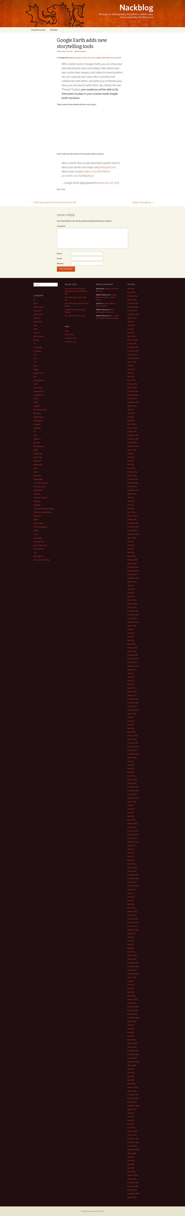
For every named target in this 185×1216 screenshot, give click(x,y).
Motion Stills (38, 454)
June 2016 (130, 721)
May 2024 (130, 373)
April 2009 (130, 1036)
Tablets (36, 530)
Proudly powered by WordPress (92, 1211)
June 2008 (130, 1073)
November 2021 (132, 483)
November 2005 (132, 1186)
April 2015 (130, 772)
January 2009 (132, 1047)
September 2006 (133, 1150)
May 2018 (130, 637)
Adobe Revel (38, 314)
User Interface (39, 549)
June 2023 (130, 413)
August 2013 (131, 845)
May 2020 (130, 549)
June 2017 (130, 677)
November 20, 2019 (108, 183)
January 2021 (132, 519)
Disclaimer (54, 30)
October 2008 (132, 1058)
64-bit (36, 303)
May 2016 (130, 725)
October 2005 (132, 1190)
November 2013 (132, 834)
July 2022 (130, 453)
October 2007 (132, 1102)
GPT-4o (36, 399)
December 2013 (132, 831)
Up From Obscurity (40, 545)
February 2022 (132, 472)
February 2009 (132, 1043)
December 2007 (132, 1095)
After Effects (38, 322)
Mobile (36, 450)
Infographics (38, 421)
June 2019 (130, 589)
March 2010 (131, 996)
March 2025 (131, 336)
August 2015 (131, 757)
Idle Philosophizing (40, 410)
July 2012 (130, 893)
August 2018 (131, 626)
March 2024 (131, 380)
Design (36, 369)
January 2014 (132, 827)
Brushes (36, 340)
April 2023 (130, 420)
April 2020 (130, 552)
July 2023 (130, 409)
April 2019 (130, 596)
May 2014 (130, 812)
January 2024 (132, 387)
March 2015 (131, 776)
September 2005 (133, 1193)
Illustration (37, 413)
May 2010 (130, 988)
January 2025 (132, 343)
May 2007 (130, 1120)
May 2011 (130, 944)
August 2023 (131, 406)
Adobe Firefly (38, 307)
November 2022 (132, 439)
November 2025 (132, 307)
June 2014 (130, 809)
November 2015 (132, 747)
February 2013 (132, 867)
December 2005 (132, 1182)
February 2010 (132, 999)
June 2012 (130, 897)
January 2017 (132, 695)
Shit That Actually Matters (42, 512)
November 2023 (132, 395)
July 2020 (130, 541)
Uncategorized (39, 541)
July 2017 (130, 673)
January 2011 (132, 959)
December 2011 (132, 919)
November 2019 (132, 571)
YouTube (60, 189)
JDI (35, 432)
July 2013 (130, 849)
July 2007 (130, 1113)
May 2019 (130, 593)
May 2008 (130, 1076)
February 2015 (132, 779)
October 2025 (132, 311)
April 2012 (130, 904)
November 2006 (132, 1142)
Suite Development (40, 527)
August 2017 (131, 670)
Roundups (37, 505)
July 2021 (130, 497)
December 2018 (132, 611)
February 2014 (132, 823)
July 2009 (130, 1025)
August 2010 (131, 977)
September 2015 (133, 754)
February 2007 (132, 1131)
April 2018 (130, 640)
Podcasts (37, 494)
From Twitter (38, 388)
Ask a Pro (37, 333)
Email (60, 258)
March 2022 (131, 468)
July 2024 (130, 365)
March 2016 (131, 732)
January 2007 (132, 1135)
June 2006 (130, 1161)
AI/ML (35, 325)
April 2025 (130, 333)
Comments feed (70, 338)
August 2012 (131, 889)
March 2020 (131, 556)
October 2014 (132, 794)
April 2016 (130, 728)
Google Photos (39, 395)
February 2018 (132, 648)
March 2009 (131, 1040)
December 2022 (132, 435)
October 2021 (132, 486)
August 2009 (131, 1021)
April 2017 (130, 684)
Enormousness (39, 380)
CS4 (35, 355)
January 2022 (132, 475)
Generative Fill (39, 391)
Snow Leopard (39, 523)
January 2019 (132, 607)
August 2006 (131, 1153)
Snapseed (37, 516)
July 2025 (130, 322)
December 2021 (132, 479)
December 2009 (132, 1007)
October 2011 (132, 926)
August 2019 (131, 582)
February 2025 (132, 340)
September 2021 (133, 490)
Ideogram (37, 406)
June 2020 (130, 545)
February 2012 (132, 911)
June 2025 (130, 325)
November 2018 (132, 615)
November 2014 (132, 790)
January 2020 (132, 563)
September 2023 (133, 402)
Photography (81, 51)
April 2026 (130, 289)
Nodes (36, 472)
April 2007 (130, 1124)
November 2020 (132, 527)
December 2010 (132, 963)
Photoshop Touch (40, 487)
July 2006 (130, 1157)
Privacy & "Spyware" (41, 497)
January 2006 (132, 1179)
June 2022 (130, 457)
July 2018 (130, 629)
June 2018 (130, 633)
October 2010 (132, 970)
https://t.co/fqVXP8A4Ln (97, 171)
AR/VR (36, 329)
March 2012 (131, 908)
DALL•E (36, 366)
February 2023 (132, 428)
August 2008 (131, 1065)
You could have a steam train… (75, 316)
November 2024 (132, 351)
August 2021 (131, 494)
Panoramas (37, 476)
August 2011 (131, 933)
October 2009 (132, 1014)
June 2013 (130, 853)
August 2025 (131, 318)
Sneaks (36, 519)
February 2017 (132, 692)
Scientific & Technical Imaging (44, 508)
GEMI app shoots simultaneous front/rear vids (53, 202)
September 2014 (133, 798)
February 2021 (132, 516)
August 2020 (131, 538)
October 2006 (132, 1146)
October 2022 (132, 442)
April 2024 (130, 376)
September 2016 (133, 710)
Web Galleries (38, 556)
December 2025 (132, 303)
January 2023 (132, 431)
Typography (38, 538)
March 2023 (131, 424)
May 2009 (130, 1032)
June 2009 (130, 1029)
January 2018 (132, 651)
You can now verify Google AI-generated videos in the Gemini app (76, 291)
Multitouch (37, 461)
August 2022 (131, 450)
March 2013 (131, 864)
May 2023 (130, 417)
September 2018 (133, 622)
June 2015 (130, 765)
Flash (35, 384)
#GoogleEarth (108, 167)
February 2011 (132, 955)
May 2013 (130, 856)
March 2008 (131, 1084)
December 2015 (132, 743)
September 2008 (133, 1062)
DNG (35, 377)
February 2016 (132, 736)
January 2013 (132, 871)
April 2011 (130, 948)
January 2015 (132, 783)
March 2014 (131, 820)
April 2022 (130, 464)
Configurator (38, 347)
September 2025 (133, 314)
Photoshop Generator (41, 483)
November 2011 (132, 922)
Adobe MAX (38, 311)
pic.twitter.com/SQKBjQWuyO (78, 176)
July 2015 (130, 761)
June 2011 (130, 941)
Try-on (36, 534)
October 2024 (132, 354)
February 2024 (132, 384)
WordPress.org (70, 342)
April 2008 (130, 1080)
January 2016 (132, 739)
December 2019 (132, 567)
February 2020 (132, 560)
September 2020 (133, 534)
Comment (61, 226)
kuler (35, 435)
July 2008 (130, 1069)
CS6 (35, 362)
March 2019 (131, 600)
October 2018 (132, 618)
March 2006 (131, 1171)
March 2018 (131, 644)
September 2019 (133, 578)
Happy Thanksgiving (143, 202)
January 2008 (132, 1091)
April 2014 (130, 816)
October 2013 (132, 838)
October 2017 (132, 662)
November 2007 (132, 1098)
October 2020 (132, 530)
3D (34, 300)
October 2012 (132, 882)
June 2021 (130, 501)
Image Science (39, 417)
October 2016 (132, 706)
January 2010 (132, 1003)
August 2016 (131, 714)
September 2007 (133, 1106)
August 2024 (131, 362)
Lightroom (37, 439)
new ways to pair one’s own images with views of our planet (97, 57)
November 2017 (132, 659)
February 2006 (132, 1175)
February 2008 (132, 1087)
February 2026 (132, 296)
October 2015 (132, 750)
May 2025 (130, 329)
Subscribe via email (38, 30)
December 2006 (132, 1139)
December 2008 (132, 1051)
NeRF (35, 468)
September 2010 (133, 974)
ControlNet (37, 351)
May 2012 (130, 900)
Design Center (39, 373)
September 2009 (133, 1018)
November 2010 (132, 966)
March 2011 (131, 952)
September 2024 (133, 358)
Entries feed (69, 334)
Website (60, 263)
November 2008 (132, 1054)
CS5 (35, 358)
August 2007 (131, 1109)
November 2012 (132, 878)
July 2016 (130, 717)
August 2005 (131, 1197)
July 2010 (130, 981)
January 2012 (132, 915)
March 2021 (131, 512)
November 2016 (132, 703)
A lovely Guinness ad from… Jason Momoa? (106, 297)
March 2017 (131, 688)
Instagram (37, 424)
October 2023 (132, 398)
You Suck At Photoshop (42, 560)
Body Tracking (38, 336)
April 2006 (130, 1168)
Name (60, 253)
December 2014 (132, 787)
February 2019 (132, 604)
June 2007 (130, 1117)
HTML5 (36, 402)
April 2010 (130, 992)
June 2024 (130, 369)
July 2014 (130, 805)
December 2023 (132, 391)
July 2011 (130, 937)
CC (34, 344)
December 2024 (132, 347)
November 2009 (132, 1010)
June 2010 (130, 985)
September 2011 (133, 930)
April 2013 (130, 860)
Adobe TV (37, 318)
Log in (67, 331)
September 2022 (133, 446)
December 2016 (132, 699)
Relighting (37, 501)
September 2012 (133, 886)
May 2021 (130, 505)
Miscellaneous (39, 446)
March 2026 (131, 292)
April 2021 (130, 508)
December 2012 (132, 875)
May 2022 (130, 461)
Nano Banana (38, 465)
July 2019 (130, 585)
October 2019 (132, 574)
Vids (35, 552)
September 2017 (133, 666)
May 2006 (130, 1164)
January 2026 (132, 300)
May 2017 (130, 681)
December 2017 (132, 655)
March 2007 (131, 1128)
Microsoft (37, 443)
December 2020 (132, 523)
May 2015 (130, 768)
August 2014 (131, 801)
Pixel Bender (38, 490)
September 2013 (133, 842)
